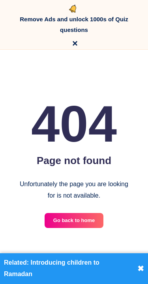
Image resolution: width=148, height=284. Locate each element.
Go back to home (74, 220)
